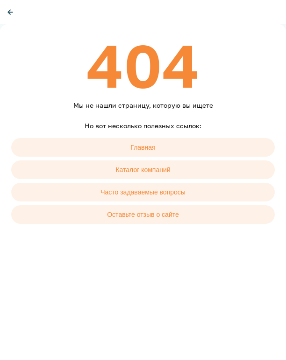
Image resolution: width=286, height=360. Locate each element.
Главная (142, 147)
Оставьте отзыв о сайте (143, 214)
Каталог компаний (142, 169)
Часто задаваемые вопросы (143, 192)
